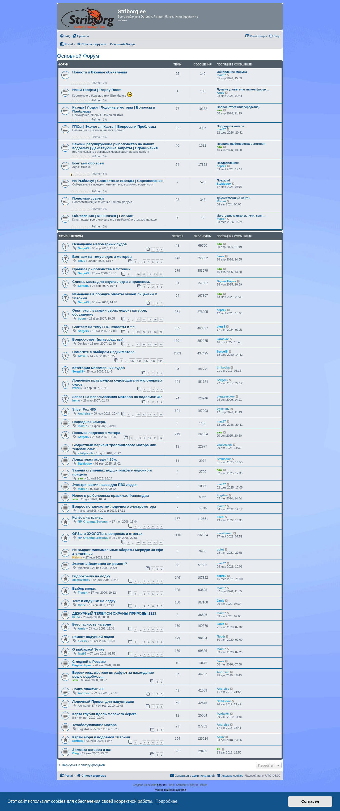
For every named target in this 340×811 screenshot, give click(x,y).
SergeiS (83, 248)
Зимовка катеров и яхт (92, 750)
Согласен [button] (310, 801)
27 (161, 332)
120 (132, 360)
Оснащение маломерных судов (99, 244)
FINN (220, 517)
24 (144, 332)
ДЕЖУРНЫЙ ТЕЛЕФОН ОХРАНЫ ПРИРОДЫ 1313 (114, 613)
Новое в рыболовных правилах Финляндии (110, 496)
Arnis (220, 92)
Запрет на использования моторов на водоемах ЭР (117, 397)
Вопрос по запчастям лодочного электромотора (114, 506)
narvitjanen (224, 533)
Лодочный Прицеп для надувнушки (103, 702)
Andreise (84, 413)
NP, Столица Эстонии (93, 521)
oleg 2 (221, 326)
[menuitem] (65, 36)
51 (144, 542)
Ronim (221, 201)
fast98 (82, 653)
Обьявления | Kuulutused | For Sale (102, 216)
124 (160, 360)
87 (138, 344)
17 (161, 319)
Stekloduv (224, 183)
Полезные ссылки (88, 198)
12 (149, 274)
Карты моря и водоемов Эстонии (101, 737)
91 (161, 344)
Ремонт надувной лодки (93, 637)
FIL (219, 749)
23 (138, 332)
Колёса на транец (87, 517)
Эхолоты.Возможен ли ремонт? (99, 564)
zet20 (81, 260)
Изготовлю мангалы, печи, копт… (241, 215)
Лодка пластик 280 (88, 689)
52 (149, 542)
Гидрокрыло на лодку (91, 576)
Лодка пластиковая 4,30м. (94, 459)
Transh (82, 592)
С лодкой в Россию (89, 662)
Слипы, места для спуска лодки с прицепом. (111, 282)
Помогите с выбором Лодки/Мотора (103, 352)
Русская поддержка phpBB (170, 789)
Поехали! (223, 180)
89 (149, 344)
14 (161, 274)
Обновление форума (232, 71)
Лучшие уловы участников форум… (243, 89)
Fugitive (222, 495)
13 (155, 274)
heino (76, 400)
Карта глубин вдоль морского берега (104, 714)
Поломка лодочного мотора (96, 433)
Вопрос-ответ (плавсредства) (238, 107)
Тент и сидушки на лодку (94, 601)
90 (155, 344)
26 (155, 332)
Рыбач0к (223, 713)
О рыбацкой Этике (88, 649)
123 (153, 360)
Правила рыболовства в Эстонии (241, 143)
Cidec (82, 605)
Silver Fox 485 (84, 409)
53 (155, 542)
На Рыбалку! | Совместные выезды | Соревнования (117, 181)
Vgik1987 (223, 409)
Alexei (82, 356)
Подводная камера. (231, 126)
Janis (220, 256)
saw (219, 110)
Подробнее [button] (166, 801)
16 (155, 319)
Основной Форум (78, 56)
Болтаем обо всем (88, 163)
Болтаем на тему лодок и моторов (102, 257)
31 (149, 414)
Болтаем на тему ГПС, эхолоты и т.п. (103, 327)
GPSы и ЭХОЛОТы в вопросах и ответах (107, 534)
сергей (221, 166)
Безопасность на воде (91, 624)
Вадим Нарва (226, 281)
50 (138, 542)
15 (149, 319)
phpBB (161, 785)
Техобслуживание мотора (94, 725)
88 (144, 344)
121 (139, 360)
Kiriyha (77, 557)
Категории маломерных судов (98, 368)
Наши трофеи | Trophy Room (96, 90)
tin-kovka (223, 367)
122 (146, 360)
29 (138, 414)
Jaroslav (223, 339)
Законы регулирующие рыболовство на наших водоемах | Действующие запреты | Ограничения (115, 146)
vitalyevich (85, 453)
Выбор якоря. (84, 588)
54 (161, 542)
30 (144, 414)
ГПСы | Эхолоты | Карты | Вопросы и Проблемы (114, 127)
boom (82, 318)
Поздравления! (228, 162)
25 (149, 332)
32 (155, 414)
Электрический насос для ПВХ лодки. (105, 485)
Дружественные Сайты (233, 198)
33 (161, 414)
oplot (220, 549)
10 (138, 274)
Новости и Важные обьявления (99, 72)
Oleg (75, 753)
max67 (221, 75)
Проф (221, 636)
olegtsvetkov (226, 396)
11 (144, 274)
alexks (82, 641)
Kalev (220, 736)
